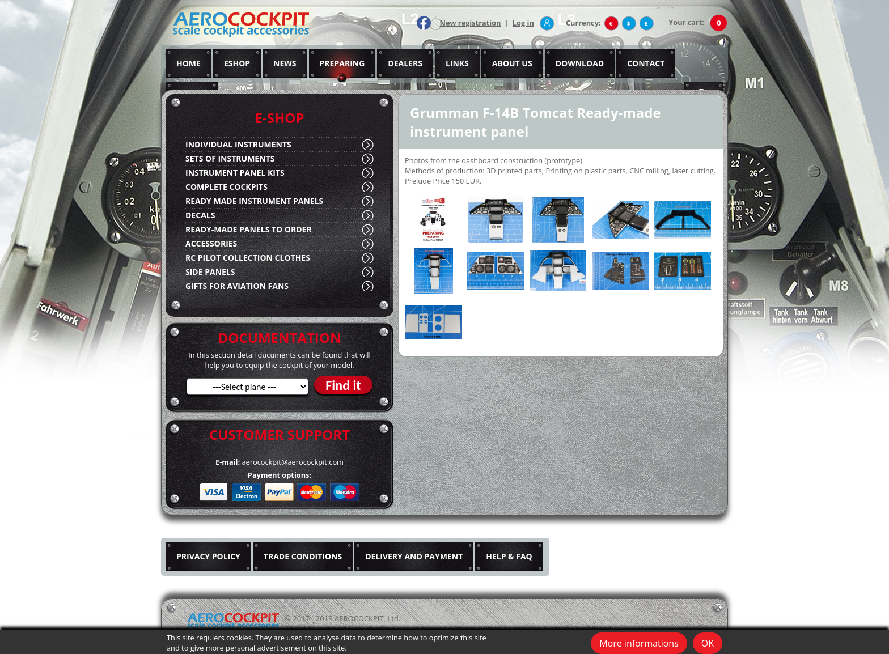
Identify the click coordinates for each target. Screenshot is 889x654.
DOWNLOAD (580, 63)
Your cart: (686, 22)
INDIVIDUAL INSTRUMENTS (238, 144)
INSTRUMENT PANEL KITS (235, 172)
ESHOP (237, 63)
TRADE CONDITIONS (303, 556)
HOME (188, 63)
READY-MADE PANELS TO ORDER (248, 229)
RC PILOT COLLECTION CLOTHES (247, 257)
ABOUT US (512, 63)
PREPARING (342, 63)
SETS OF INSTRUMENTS (229, 158)
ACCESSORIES (211, 243)
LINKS (457, 63)
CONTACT (645, 63)
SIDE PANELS (210, 271)
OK (707, 643)
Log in (523, 23)
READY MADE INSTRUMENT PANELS (254, 201)
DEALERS (405, 63)
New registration (470, 23)
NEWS (284, 63)
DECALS (200, 215)
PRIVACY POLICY (208, 556)
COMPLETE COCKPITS (226, 186)
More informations (639, 643)
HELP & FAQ (509, 556)
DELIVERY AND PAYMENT (414, 556)
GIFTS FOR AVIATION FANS (237, 286)
